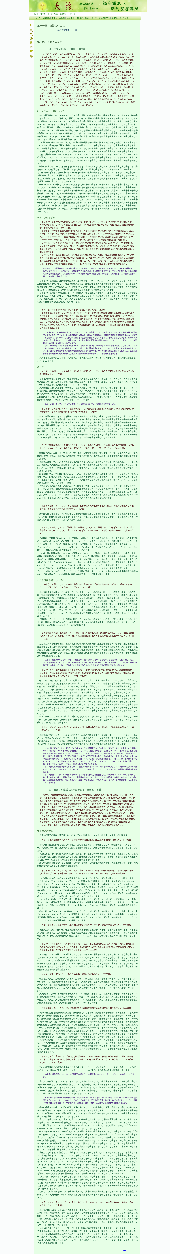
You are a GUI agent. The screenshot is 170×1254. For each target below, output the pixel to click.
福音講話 (46, 18)
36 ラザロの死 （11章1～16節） (67, 49)
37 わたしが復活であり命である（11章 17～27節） (76, 789)
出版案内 (80, 18)
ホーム (37, 18)
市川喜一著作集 (58, 18)
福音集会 (70, 18)
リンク (126, 18)
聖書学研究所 (104, 18)
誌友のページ (91, 18)
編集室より (116, 18)
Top (124, 1250)
